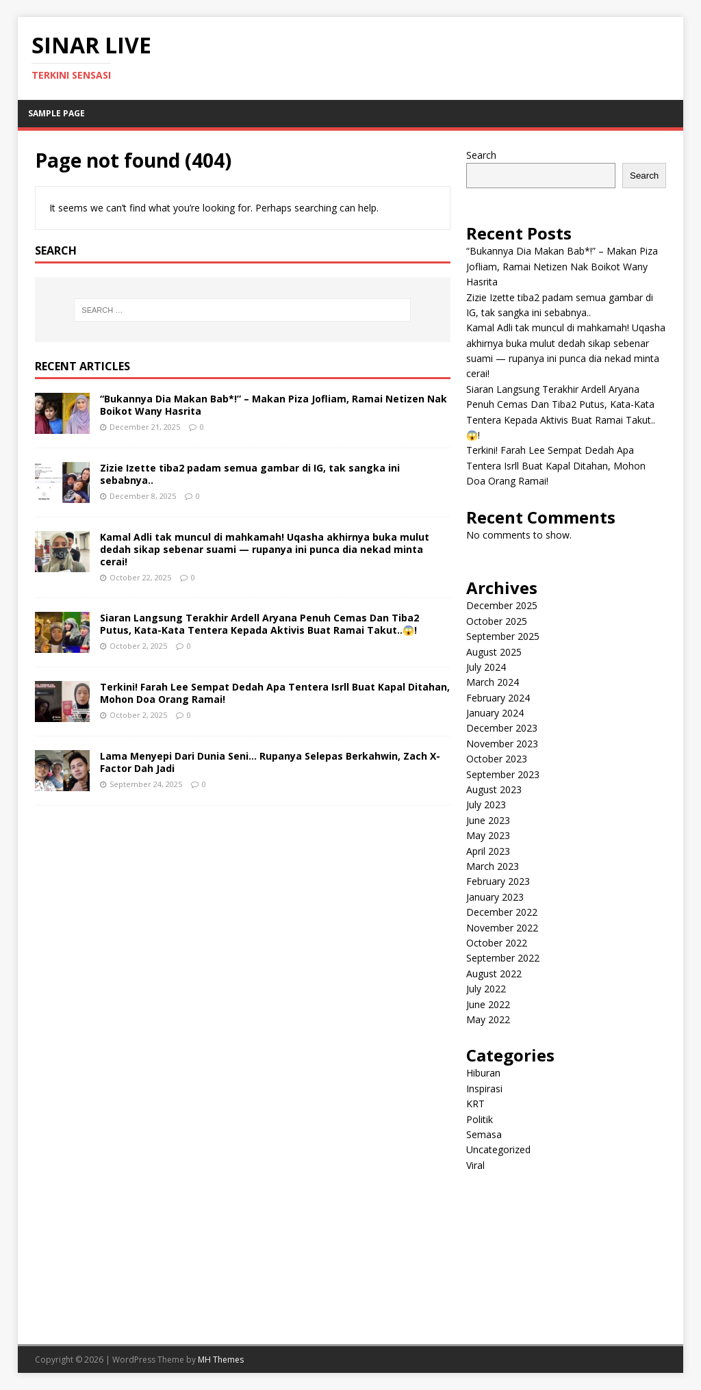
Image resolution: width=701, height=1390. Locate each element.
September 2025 (502, 636)
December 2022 (501, 911)
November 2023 (502, 743)
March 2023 (492, 866)
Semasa (484, 1134)
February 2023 (498, 881)
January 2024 (495, 712)
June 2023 (488, 820)
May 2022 (488, 1019)
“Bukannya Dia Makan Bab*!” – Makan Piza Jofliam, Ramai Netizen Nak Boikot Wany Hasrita (273, 404)
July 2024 (486, 666)
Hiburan (483, 1072)
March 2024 (492, 681)
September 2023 (502, 774)
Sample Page (56, 113)
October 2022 (496, 942)
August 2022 (494, 973)
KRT (475, 1103)
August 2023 (494, 789)
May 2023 (488, 835)
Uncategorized (498, 1149)
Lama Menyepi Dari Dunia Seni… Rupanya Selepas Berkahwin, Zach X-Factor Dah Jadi (270, 762)
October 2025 (496, 621)
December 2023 (501, 727)
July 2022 (486, 988)
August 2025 (494, 651)
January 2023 (495, 896)
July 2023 (486, 804)
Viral (475, 1165)
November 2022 (502, 927)
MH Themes (221, 1359)
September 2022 (502, 957)
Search (481, 155)
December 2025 (501, 605)
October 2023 (496, 758)
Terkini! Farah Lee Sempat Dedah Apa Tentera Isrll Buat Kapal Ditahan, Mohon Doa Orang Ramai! (275, 693)
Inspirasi (484, 1088)
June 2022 (488, 1004)
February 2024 (498, 697)
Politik (479, 1119)
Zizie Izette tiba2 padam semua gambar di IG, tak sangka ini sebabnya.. (250, 474)
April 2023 (488, 851)
